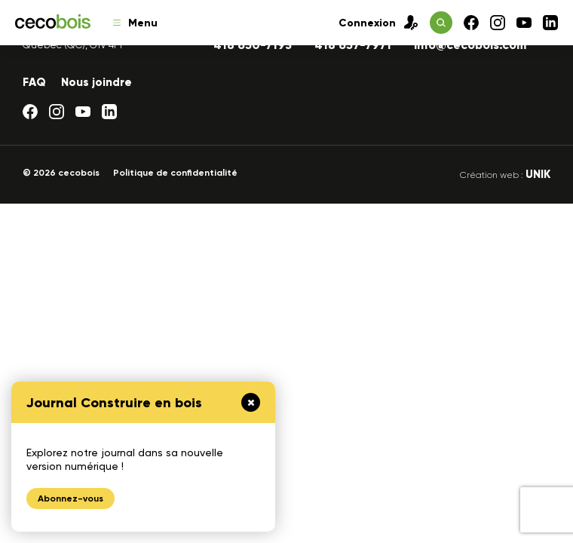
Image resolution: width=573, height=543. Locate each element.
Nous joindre (96, 82)
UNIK (538, 174)
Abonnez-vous (70, 498)
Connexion (378, 22)
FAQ (34, 82)
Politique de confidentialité (175, 172)
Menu (135, 23)
